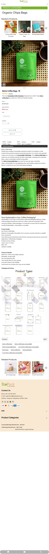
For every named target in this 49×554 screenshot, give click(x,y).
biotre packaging (27, 468)
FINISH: (19, 262)
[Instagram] (10, 520)
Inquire (12, 252)
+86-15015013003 (10, 512)
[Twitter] (5, 520)
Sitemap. (31, 548)
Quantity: (4, 262)
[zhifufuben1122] (11, 524)
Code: (33, 260)
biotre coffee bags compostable (23, 462)
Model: (4, 260)
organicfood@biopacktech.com (14, 514)
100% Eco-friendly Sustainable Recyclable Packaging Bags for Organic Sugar (24, 493)
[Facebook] (2, 520)
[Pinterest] (13, 520)
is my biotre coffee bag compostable (12, 471)
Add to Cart (12, 248)
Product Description (8, 264)
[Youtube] (8, 520)
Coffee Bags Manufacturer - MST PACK (11, 545)
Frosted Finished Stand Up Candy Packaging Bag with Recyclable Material (38, 493)
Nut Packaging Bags (11, 493)
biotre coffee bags (7, 462)
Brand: (18, 260)
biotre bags (5, 468)
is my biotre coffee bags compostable (28, 465)
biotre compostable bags (9, 465)
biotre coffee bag (15, 468)
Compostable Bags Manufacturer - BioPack (12, 543)
